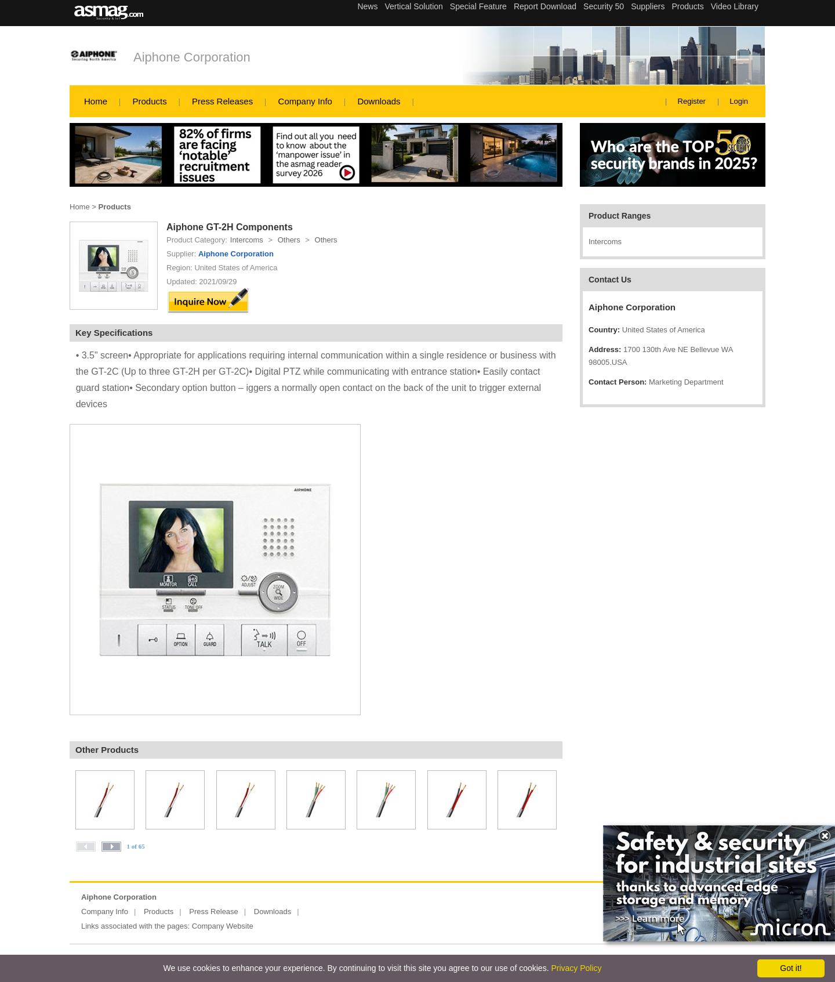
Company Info (305, 101)
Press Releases (222, 101)
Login (738, 101)
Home (95, 101)
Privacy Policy (576, 968)
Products (149, 101)
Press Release (213, 911)
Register (692, 101)
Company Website (222, 926)
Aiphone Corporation (192, 57)
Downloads (378, 101)
